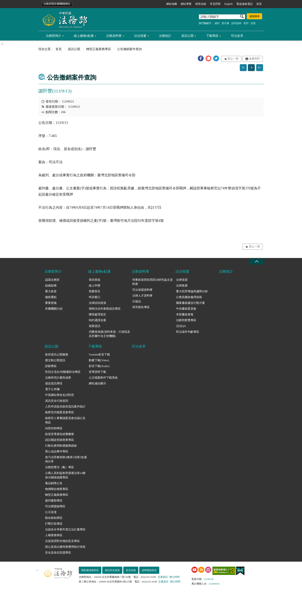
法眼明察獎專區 (186, 320)
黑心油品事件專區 (56, 451)
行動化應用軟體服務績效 (61, 445)
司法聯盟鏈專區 (55, 506)
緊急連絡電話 (245, 4)
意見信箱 (131, 570)
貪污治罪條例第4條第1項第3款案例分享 (66, 459)
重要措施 (51, 302)
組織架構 (51, 285)
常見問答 (215, 4)
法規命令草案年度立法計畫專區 (65, 529)
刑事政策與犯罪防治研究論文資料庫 (152, 282)
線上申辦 (94, 285)
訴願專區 (51, 366)
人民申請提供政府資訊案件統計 (65, 406)
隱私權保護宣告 (90, 570)
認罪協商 (236, 23)
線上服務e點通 (84, 35)
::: (37, 3)
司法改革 (237, 35)
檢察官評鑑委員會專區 (59, 412)
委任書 (225, 23)
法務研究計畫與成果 (58, 377)
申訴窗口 (94, 297)
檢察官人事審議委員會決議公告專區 (65, 420)
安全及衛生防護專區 (58, 552)
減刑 (217, 23)
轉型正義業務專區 (98, 49)
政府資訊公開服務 (56, 354)
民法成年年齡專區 (187, 331)
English (228, 4)
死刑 (245, 23)
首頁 (259, 4)
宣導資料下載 (97, 371)
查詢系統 (94, 279)
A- (243, 67)
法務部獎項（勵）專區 (59, 467)
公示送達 (51, 512)
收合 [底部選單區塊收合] (256, 262)
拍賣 (253, 23)
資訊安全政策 (112, 570)
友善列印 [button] (254, 58)
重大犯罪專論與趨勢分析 (192, 291)
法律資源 (182, 279)
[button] (201, 58)
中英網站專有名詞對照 (59, 395)
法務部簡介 (53, 35)
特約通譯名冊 (97, 320)
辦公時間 (174, 577)
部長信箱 (200, 4)
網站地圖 (171, 4)
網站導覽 (186, 4)
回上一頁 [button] (233, 58)
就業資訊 (94, 326)
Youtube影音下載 (99, 354)
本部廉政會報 (184, 314)
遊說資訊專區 (53, 383)
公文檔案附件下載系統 (103, 377)
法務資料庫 (114, 35)
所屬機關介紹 (53, 308)
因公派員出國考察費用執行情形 (65, 546)
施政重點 (51, 297)
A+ (259, 67)
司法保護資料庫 (142, 289)
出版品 (136, 301)
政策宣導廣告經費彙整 (59, 434)
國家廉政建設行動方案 (190, 302)
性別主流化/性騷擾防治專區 (63, 371)
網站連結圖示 (97, 383)
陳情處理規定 (97, 314)
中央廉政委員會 (186, 308)
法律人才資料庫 (142, 295)
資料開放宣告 (149, 570)
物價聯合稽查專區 (56, 489)
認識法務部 (52, 279)
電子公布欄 (52, 389)
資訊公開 (187, 35)
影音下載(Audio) (99, 366)
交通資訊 (163, 577)
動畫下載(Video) (99, 360)
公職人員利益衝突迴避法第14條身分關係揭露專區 (65, 475)
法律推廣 (182, 285)
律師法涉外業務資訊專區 (105, 308)
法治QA (181, 326)
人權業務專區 (53, 535)
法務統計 (165, 35)
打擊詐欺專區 (53, 523)
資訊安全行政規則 (56, 400)
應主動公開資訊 (55, 360)
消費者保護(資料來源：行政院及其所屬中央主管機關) (109, 334)
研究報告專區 (141, 307)
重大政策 (51, 291)
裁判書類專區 (53, 500)
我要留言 (94, 291)
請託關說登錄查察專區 (59, 439)
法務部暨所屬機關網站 (56, 3)
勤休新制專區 (53, 517)
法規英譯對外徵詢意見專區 (62, 541)
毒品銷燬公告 (53, 483)
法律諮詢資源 (97, 302)
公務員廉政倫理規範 (189, 297)
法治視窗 (140, 35)
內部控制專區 (53, 428)
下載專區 (212, 35)
